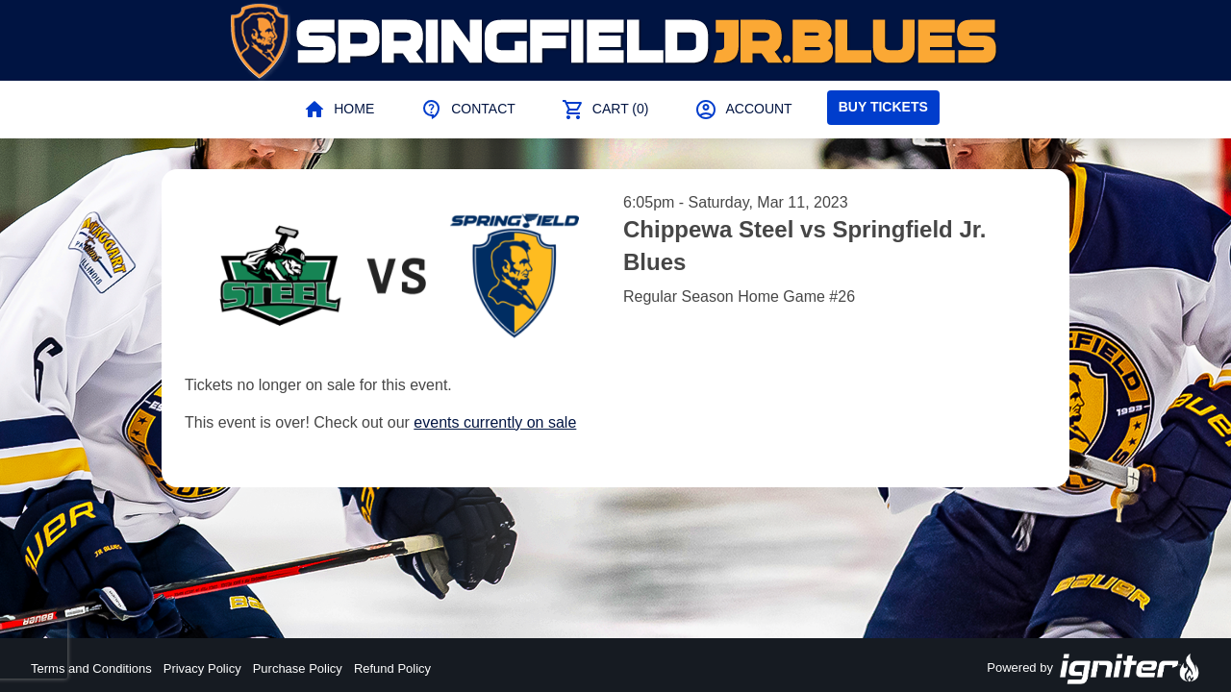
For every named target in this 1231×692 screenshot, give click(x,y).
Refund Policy (392, 668)
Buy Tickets (883, 106)
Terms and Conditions (91, 668)
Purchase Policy (297, 668)
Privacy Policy (202, 668)
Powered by (1093, 669)
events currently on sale (495, 422)
